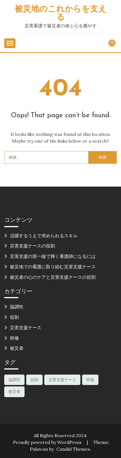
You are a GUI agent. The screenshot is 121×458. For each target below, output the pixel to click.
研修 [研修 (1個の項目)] (90, 379)
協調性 (16, 306)
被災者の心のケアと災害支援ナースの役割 (53, 277)
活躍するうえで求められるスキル (44, 235)
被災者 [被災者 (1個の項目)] (14, 391)
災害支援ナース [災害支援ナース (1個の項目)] (62, 379)
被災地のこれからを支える (61, 13)
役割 (14, 317)
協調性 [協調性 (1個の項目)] (14, 379)
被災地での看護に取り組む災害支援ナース (53, 266)
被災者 (16, 348)
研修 (14, 338)
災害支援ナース (25, 327)
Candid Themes (73, 449)
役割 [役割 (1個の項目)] (34, 379)
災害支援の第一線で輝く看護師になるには (53, 256)
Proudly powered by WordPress (48, 442)
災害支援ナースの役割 (32, 246)
